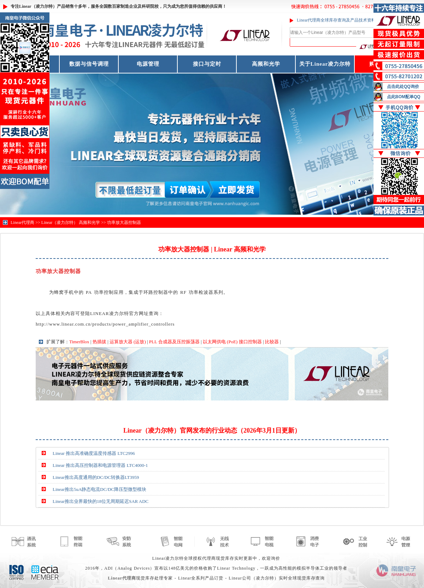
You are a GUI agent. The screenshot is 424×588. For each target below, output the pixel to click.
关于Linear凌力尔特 (325, 64)
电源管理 (148, 64)
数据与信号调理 (89, 64)
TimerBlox (79, 341)
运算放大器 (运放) (128, 341)
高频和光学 (266, 64)
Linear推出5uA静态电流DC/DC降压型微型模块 (99, 489)
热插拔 (99, 341)
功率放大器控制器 (124, 222)
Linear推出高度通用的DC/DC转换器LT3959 (96, 477)
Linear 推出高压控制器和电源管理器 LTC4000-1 (100, 465)
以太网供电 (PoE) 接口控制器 (232, 341)
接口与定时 (207, 64)
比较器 (272, 341)
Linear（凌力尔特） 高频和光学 (70, 222)
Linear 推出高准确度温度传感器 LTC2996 (94, 453)
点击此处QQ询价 (403, 86)
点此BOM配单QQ (403, 96)
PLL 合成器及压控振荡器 (174, 341)
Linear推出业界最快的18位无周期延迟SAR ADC (100, 501)
